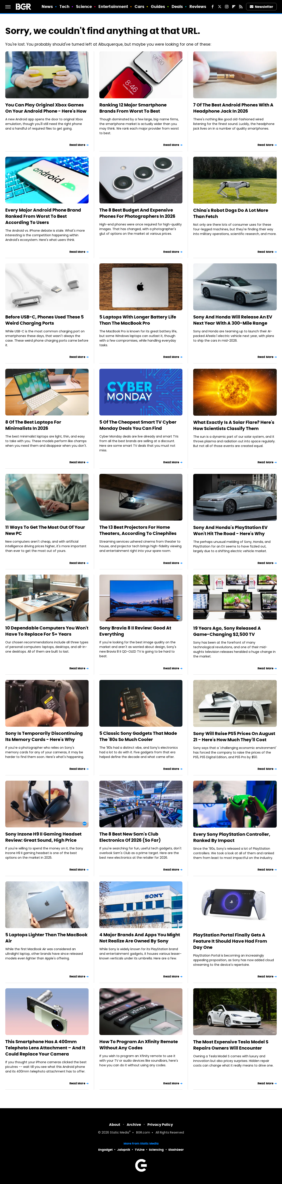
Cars (139, 6)
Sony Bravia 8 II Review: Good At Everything (135, 631)
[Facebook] (212, 6)
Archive (134, 1124)
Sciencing (156, 1150)
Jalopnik (123, 1150)
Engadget (105, 1150)
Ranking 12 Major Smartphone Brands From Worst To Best (133, 108)
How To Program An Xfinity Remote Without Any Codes (138, 1045)
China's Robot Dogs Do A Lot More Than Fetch (230, 213)
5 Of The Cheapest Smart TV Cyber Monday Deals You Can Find (137, 425)
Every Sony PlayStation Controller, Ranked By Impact (231, 837)
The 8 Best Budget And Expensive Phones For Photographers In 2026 (137, 213)
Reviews (197, 6)
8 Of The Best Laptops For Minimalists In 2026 (33, 425)
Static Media (119, 1132)
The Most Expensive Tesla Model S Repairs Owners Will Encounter (230, 1045)
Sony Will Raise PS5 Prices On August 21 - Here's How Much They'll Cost (234, 737)
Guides (158, 6)
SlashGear (176, 1150)
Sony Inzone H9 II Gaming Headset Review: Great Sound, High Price (43, 837)
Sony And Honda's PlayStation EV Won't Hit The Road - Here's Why (230, 530)
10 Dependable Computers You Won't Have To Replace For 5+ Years (46, 631)
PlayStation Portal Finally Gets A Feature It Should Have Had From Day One (230, 941)
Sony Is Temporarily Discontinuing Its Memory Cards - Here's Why (44, 736)
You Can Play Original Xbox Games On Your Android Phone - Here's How (45, 108)
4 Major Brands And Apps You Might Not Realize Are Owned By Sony (139, 938)
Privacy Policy (160, 1124)
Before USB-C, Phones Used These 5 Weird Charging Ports (44, 320)
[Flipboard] (234, 6)
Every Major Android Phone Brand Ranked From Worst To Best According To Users (43, 216)
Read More (77, 145)
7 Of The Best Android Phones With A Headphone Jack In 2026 (233, 108)
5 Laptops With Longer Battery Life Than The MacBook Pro (137, 320)
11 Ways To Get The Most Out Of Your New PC (45, 530)
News (47, 6)
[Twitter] (219, 6)
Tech (64, 6)
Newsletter (261, 7)
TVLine (140, 1150)
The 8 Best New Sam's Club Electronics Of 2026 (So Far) (130, 837)
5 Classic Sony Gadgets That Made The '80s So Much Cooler (138, 736)
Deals (177, 6)
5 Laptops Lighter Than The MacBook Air (46, 938)
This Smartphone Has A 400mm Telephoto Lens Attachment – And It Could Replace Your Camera (45, 1048)
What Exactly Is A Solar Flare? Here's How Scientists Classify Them (233, 425)
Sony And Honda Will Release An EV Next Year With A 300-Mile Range (232, 320)
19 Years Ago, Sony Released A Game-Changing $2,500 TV (227, 631)
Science (84, 6)
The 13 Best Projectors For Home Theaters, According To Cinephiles (137, 530)
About (114, 1124)
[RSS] (241, 6)
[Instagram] (226, 6)
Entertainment (113, 6)
